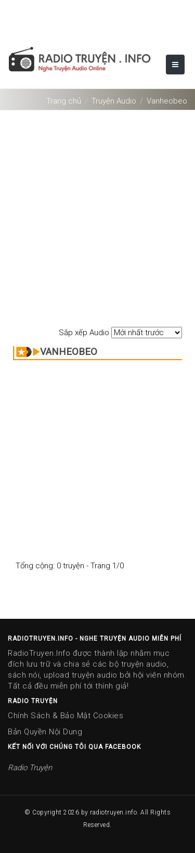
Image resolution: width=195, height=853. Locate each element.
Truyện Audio (114, 101)
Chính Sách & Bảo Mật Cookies (65, 715)
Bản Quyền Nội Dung (45, 731)
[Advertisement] (97, 213)
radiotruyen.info (113, 812)
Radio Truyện (30, 767)
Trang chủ (63, 101)
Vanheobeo (167, 101)
